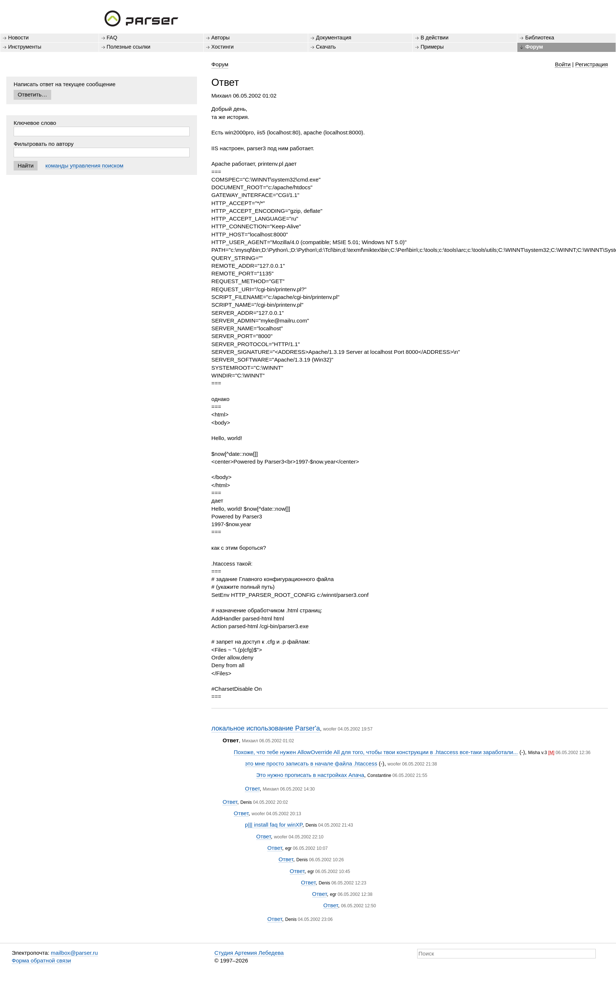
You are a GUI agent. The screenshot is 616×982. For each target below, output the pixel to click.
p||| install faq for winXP (273, 824)
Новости (18, 38)
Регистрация (591, 64)
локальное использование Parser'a (265, 728)
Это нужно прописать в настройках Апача (310, 775)
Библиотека (539, 38)
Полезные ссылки (129, 47)
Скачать (326, 47)
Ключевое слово (35, 123)
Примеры (432, 47)
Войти (563, 64)
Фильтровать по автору (44, 144)
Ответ (252, 788)
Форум (534, 47)
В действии (434, 38)
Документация (333, 38)
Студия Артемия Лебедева (249, 953)
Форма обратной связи (41, 960)
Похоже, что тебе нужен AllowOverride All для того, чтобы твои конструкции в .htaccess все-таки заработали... (376, 752)
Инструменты (24, 47)
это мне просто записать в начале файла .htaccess (311, 763)
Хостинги (222, 47)
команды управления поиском (84, 165)
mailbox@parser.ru (74, 953)
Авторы (220, 38)
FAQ (112, 38)
